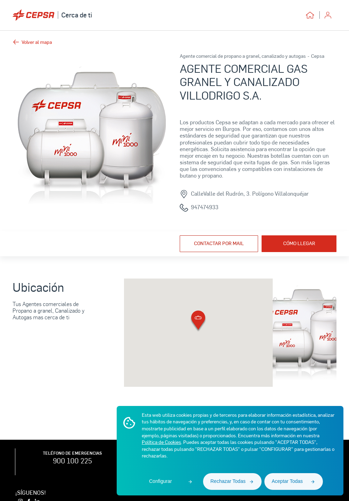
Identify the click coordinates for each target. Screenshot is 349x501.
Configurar (160, 481)
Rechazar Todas (228, 481)
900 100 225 (72, 460)
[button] (198, 321)
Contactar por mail (219, 243)
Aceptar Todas (287, 481)
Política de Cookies (161, 442)
